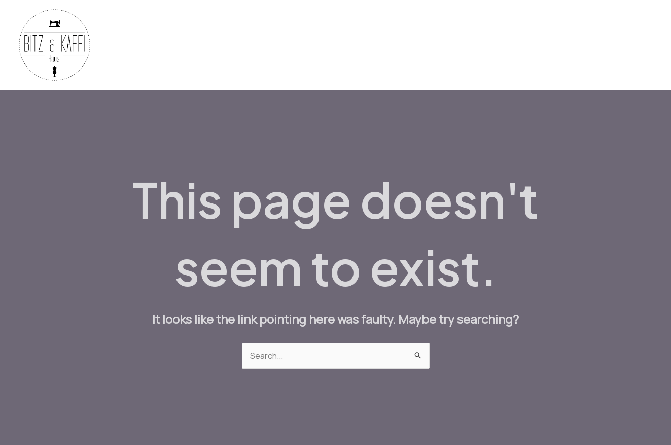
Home (299, 45)
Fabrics (340, 45)
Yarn (378, 45)
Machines (421, 45)
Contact (590, 45)
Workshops (537, 45)
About (633, 45)
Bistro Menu (477, 45)
